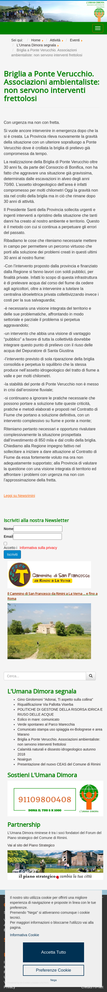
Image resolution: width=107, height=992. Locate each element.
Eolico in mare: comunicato (38, 719)
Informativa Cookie (24, 935)
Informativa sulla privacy (38, 548)
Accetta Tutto (53, 952)
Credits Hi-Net (92, 987)
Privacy (9, 987)
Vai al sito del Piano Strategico (31, 845)
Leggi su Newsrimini (19, 496)
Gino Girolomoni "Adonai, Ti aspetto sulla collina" (55, 699)
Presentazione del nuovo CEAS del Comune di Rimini (59, 764)
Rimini (60, 593)
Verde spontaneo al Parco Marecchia (46, 724)
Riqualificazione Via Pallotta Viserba (45, 704)
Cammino (17, 593)
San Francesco (39, 593)
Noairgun (24, 759)
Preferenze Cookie (53, 970)
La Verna (75, 593)
